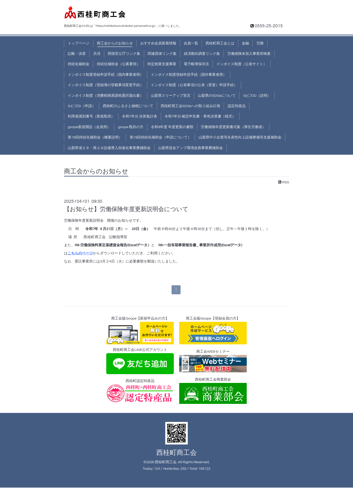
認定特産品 (237, 106)
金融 (245, 43)
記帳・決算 (77, 53)
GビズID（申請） (81, 106)
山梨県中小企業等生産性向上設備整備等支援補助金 (240, 137)
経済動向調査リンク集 (202, 53)
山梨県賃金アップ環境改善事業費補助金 (190, 148)
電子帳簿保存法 (196, 64)
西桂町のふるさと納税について (128, 106)
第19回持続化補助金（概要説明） (95, 137)
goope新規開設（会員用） (89, 127)
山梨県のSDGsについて (217, 95)
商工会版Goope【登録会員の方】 (213, 331)
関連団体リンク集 (162, 53)
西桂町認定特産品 (140, 391)
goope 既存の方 (130, 127)
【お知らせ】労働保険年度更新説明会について (126, 209)
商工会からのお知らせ (115, 43)
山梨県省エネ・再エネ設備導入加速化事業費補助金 (109, 148)
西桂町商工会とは (220, 43)
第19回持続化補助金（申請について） (160, 137)
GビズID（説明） (257, 95)
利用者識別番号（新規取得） (91, 116)
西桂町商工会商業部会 (213, 391)
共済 (96, 53)
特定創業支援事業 (161, 64)
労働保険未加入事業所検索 (249, 53)
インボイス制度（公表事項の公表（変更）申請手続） (194, 85)
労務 (260, 43)
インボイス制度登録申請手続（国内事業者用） (105, 74)
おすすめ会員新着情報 (158, 43)
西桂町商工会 (176, 452)
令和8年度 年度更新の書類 (172, 127)
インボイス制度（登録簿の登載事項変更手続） (105, 85)
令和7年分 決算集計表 (139, 116)
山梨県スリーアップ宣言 (170, 95)
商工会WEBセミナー (213, 361)
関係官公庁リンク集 (124, 53)
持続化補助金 (78, 64)
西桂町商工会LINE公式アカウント (140, 361)
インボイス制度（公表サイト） (241, 64)
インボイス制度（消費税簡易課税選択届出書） (105, 95)
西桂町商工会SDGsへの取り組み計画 (190, 106)
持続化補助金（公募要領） (118, 64)
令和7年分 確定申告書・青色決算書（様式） (200, 116)
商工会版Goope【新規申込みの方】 (140, 331)
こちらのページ (80, 253)
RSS (283, 182)
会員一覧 (191, 43)
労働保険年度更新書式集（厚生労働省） (233, 127)
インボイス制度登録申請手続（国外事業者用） (188, 74)
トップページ (78, 43)
